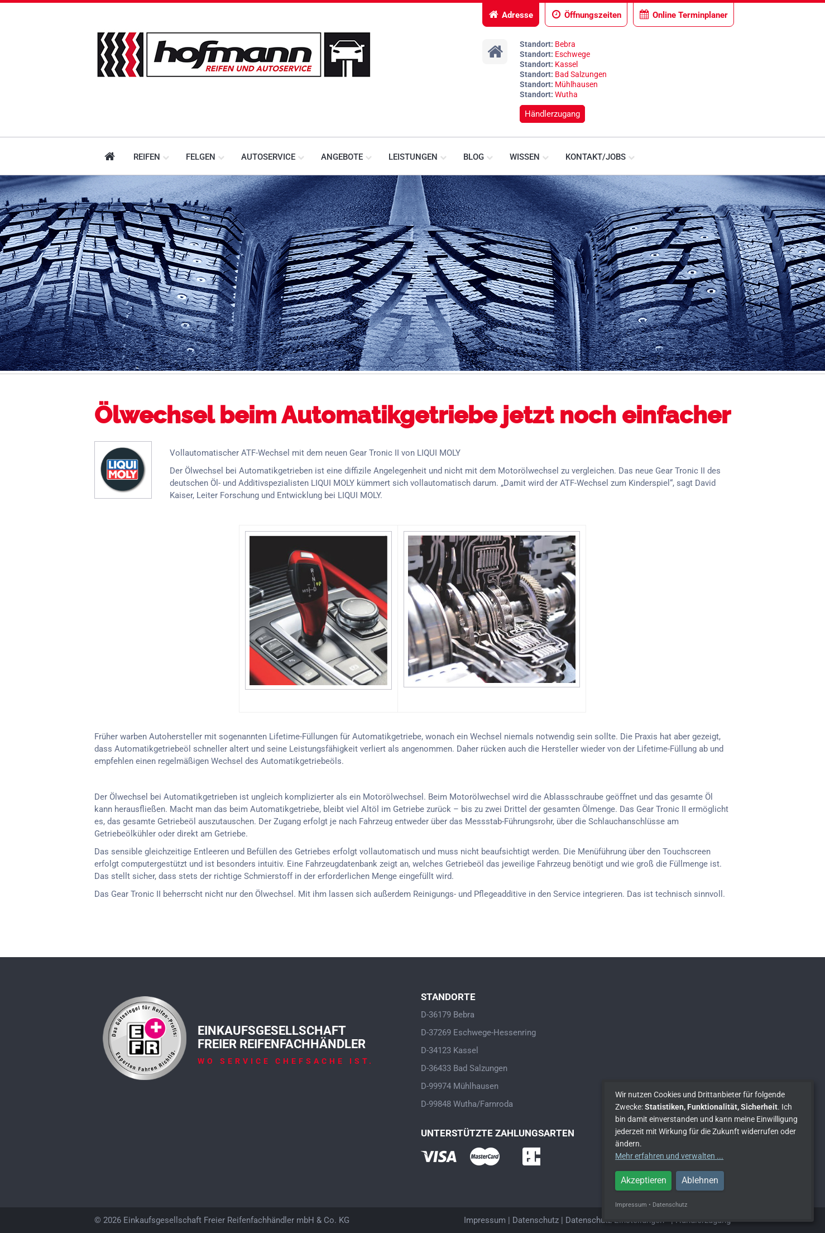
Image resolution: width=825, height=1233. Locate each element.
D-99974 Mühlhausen (459, 1086)
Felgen (205, 157)
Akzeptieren (643, 1180)
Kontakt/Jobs (600, 157)
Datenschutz (535, 1220)
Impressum (485, 1220)
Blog (478, 157)
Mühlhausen (576, 84)
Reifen (151, 157)
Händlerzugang (552, 114)
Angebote (346, 157)
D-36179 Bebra (447, 1015)
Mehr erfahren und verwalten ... (669, 1155)
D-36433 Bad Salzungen (464, 1068)
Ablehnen (700, 1180)
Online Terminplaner (683, 14)
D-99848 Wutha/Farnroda (467, 1104)
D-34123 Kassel (449, 1050)
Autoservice (272, 157)
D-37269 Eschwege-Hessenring (478, 1033)
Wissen (529, 157)
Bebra (565, 44)
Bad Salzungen (581, 74)
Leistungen (417, 157)
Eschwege (572, 54)
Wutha (566, 94)
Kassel (566, 64)
